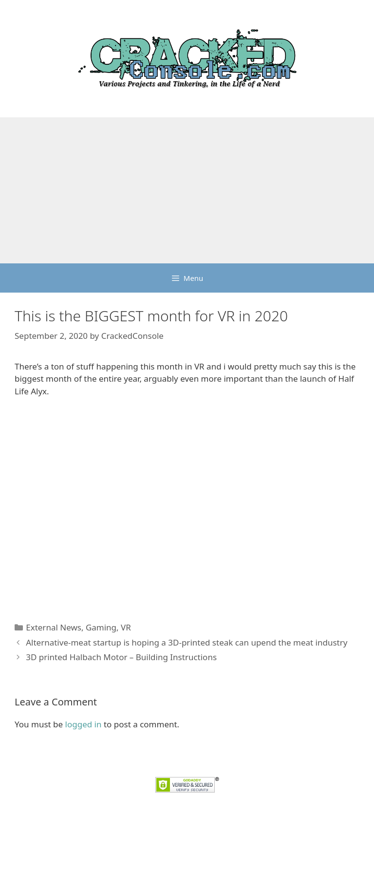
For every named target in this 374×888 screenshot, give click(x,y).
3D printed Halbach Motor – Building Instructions (121, 657)
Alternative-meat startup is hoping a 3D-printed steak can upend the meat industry (186, 642)
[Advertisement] (187, 190)
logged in (83, 724)
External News (53, 627)
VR (126, 627)
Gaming (101, 627)
